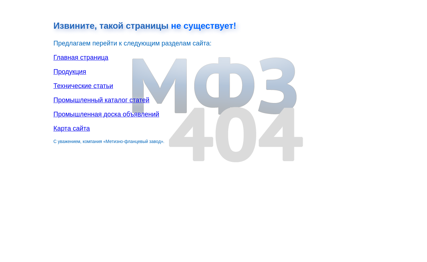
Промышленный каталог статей (101, 100)
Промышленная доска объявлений (106, 114)
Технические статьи (83, 86)
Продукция (69, 71)
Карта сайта (71, 128)
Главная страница (80, 57)
